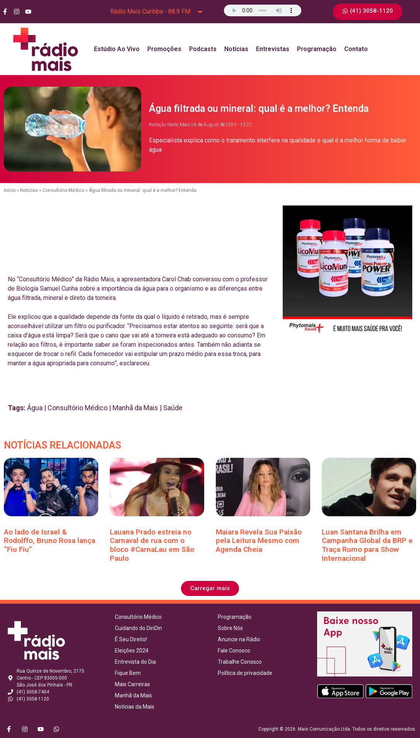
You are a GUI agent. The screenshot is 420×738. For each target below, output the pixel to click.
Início (9, 190)
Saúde (173, 408)
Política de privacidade (245, 673)
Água (35, 408)
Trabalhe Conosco (240, 662)
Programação (316, 49)
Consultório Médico (63, 190)
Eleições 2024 (132, 650)
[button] (210, 588)
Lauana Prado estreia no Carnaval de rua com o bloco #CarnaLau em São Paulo (152, 545)
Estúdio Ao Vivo (117, 49)
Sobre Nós (230, 628)
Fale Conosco (234, 650)
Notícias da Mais (134, 707)
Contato (356, 49)
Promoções (164, 49)
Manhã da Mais (135, 408)
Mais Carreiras (132, 684)
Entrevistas (272, 49)
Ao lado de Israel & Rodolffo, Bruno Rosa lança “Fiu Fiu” (49, 540)
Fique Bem (128, 673)
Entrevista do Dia (135, 662)
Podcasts (203, 49)
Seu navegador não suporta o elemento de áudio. (262, 10)
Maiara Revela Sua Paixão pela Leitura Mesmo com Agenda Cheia (259, 540)
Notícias (236, 49)
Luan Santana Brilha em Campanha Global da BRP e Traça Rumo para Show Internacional (367, 545)
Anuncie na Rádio (239, 639)
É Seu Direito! (131, 639)
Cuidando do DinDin (138, 628)
